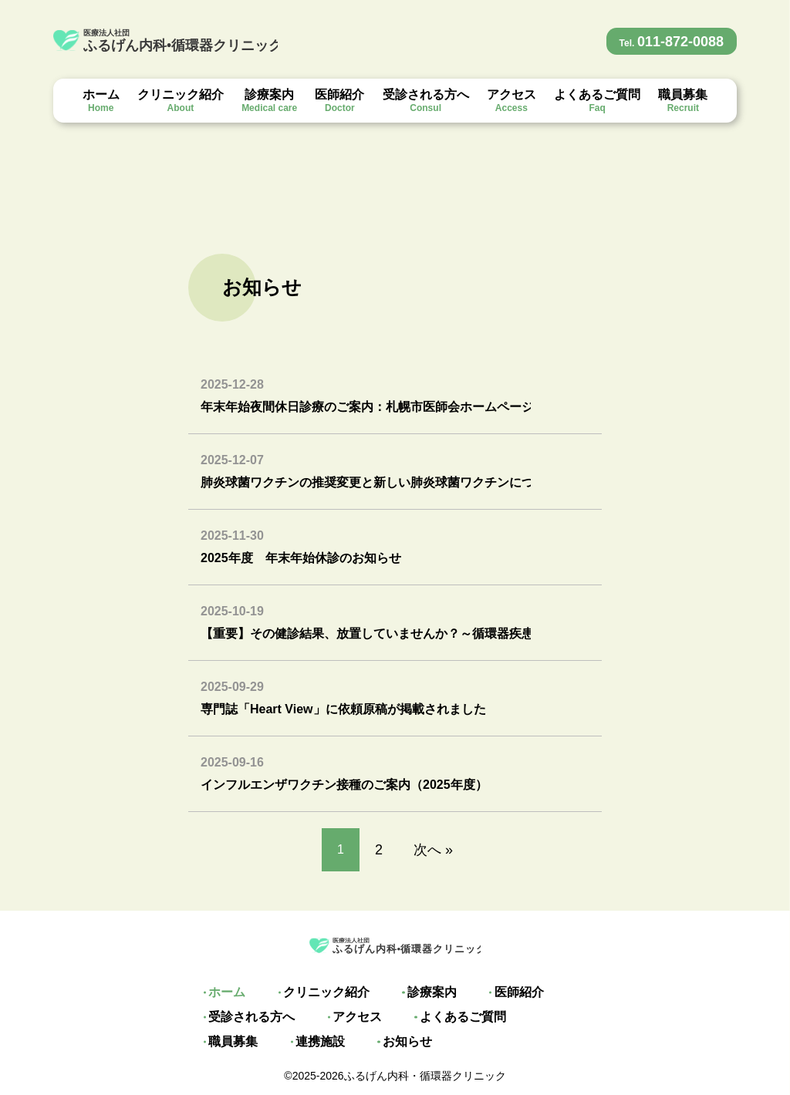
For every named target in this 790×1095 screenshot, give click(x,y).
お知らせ (312, 1042)
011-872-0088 (672, 41)
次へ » (433, 849)
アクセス (511, 101)
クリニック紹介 (180, 101)
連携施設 (229, 1042)
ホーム (101, 101)
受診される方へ (426, 101)
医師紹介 (339, 101)
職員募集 (682, 101)
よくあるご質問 (597, 101)
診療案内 (269, 101)
